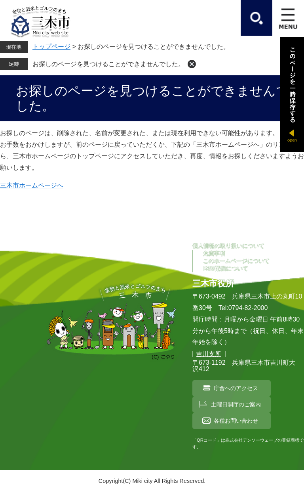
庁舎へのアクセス (236, 388)
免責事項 (214, 253)
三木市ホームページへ (31, 185)
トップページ (51, 46)
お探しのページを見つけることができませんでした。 (108, 64)
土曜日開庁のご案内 (236, 404)
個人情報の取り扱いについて (228, 246)
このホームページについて (236, 261)
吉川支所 (208, 353)
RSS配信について (225, 268)
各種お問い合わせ (236, 420)
